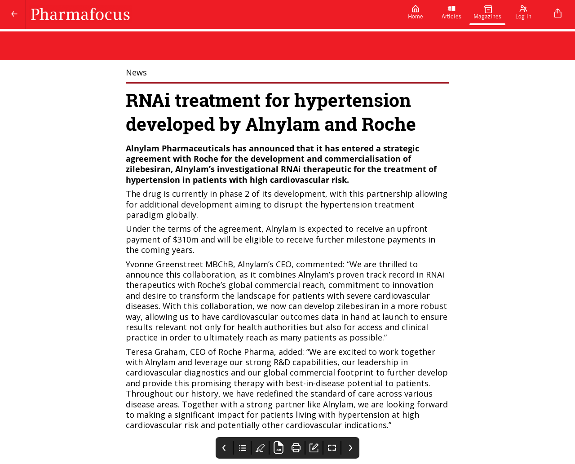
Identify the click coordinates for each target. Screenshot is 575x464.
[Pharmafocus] (211, 14)
